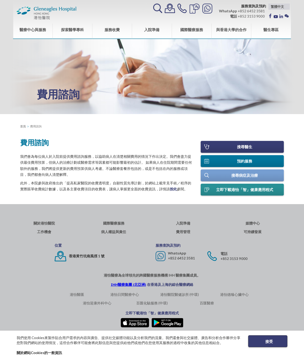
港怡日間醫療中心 (124, 296)
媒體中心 (253, 225)
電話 (224, 256)
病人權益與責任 (113, 234)
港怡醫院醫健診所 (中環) (179, 296)
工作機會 (44, 234)
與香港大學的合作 (231, 29)
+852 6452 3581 (181, 260)
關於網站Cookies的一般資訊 (39, 352)
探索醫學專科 (72, 29)
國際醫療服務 (191, 29)
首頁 (23, 126)
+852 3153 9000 (233, 261)
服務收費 (112, 29)
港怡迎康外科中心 (97, 305)
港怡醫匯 (77, 296)
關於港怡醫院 (44, 225)
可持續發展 (252, 234)
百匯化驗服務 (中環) (152, 305)
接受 (269, 341)
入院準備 (151, 29)
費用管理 (183, 234)
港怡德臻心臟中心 (234, 296)
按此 (173, 189)
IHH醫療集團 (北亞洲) (128, 286)
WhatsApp (177, 255)
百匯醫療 (207, 305)
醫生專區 (271, 29)
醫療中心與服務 (32, 29)
